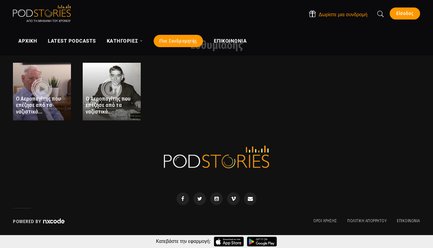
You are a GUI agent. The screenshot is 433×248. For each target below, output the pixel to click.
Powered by (39, 221)
